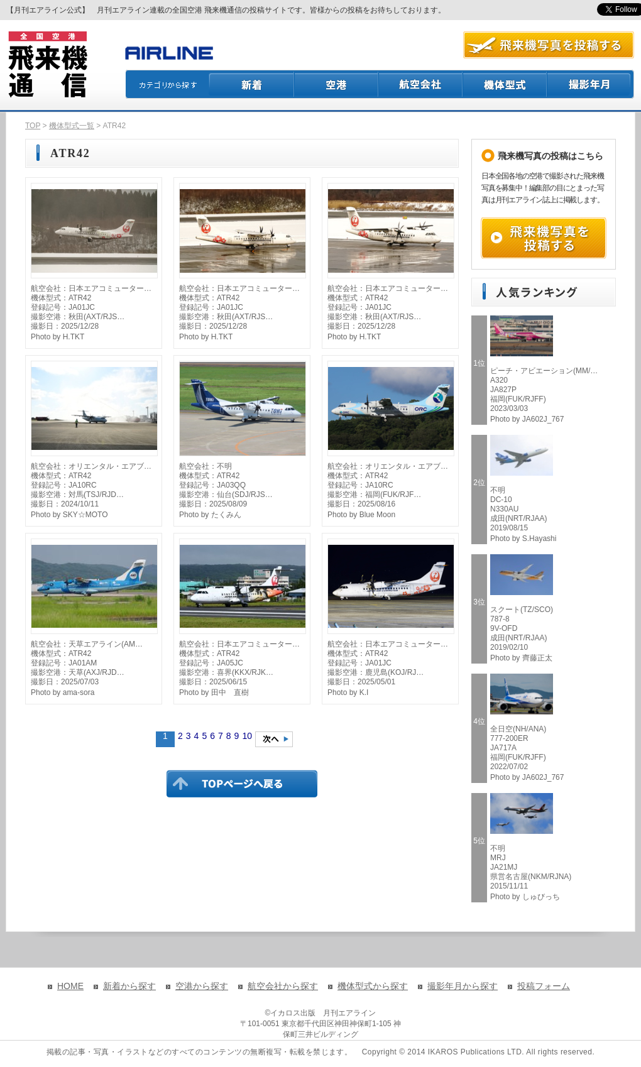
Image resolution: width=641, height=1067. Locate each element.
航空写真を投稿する (548, 44)
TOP (32, 125)
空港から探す (201, 986)
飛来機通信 (47, 64)
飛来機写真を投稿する (543, 238)
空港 (337, 84)
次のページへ (274, 739)
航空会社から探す (283, 986)
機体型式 (505, 84)
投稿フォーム (543, 986)
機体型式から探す (372, 986)
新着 (252, 84)
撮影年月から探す (462, 986)
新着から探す (129, 986)
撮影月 (590, 84)
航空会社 (421, 84)
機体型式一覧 (71, 125)
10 (247, 736)
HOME (70, 986)
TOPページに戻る (242, 783)
